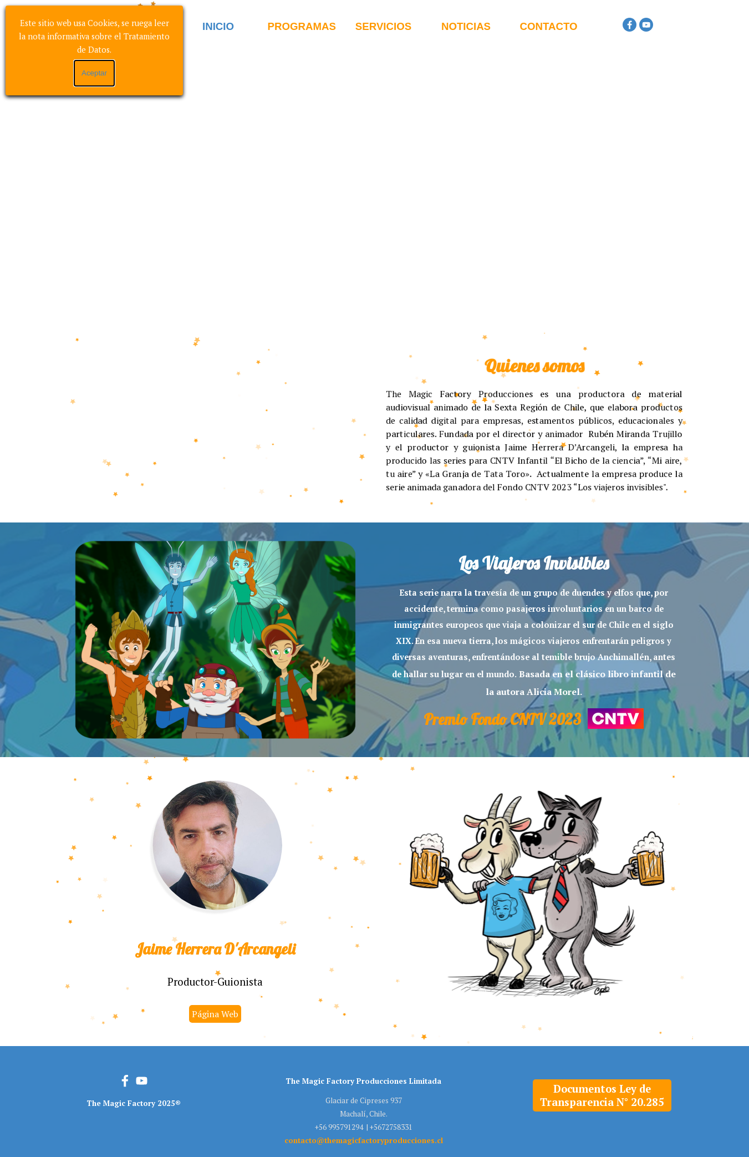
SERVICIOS (383, 26)
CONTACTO (549, 26)
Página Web (215, 1014)
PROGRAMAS (302, 26)
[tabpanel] (534, 423)
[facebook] (629, 25)
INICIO (218, 26)
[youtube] (646, 25)
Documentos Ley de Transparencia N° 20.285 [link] (602, 1095)
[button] (363, 1140)
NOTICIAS (466, 26)
